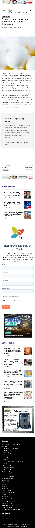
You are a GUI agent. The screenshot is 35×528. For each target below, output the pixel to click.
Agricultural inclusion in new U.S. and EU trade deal (13, 204)
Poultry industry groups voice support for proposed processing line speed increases (13, 383)
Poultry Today (6, 16)
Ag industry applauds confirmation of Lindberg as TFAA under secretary (13, 194)
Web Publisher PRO (24, 526)
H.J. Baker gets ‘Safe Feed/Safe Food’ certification (27, 167)
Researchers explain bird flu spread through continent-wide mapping (13, 372)
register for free (19, 130)
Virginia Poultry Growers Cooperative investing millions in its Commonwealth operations (13, 396)
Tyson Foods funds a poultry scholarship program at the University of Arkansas (13, 362)
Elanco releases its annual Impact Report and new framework (13, 214)
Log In (6, 145)
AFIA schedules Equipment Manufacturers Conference (6, 168)
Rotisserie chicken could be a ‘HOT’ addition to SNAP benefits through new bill (13, 351)
